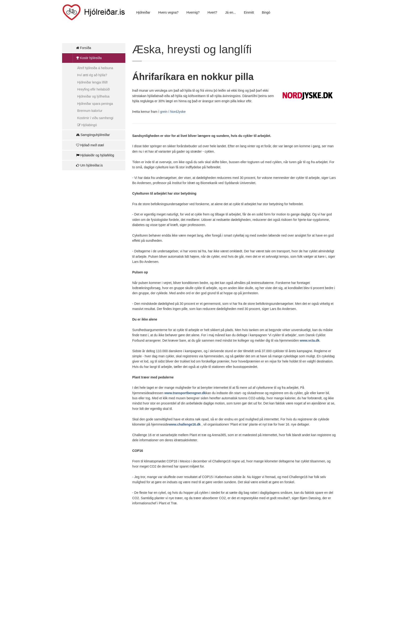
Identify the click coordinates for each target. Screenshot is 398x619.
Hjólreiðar (143, 12)
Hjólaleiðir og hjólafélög (95, 155)
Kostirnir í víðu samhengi (95, 118)
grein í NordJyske (173, 111)
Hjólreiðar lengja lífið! (92, 82)
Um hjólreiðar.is (89, 165)
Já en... (230, 12)
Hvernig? (193, 12)
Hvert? (212, 12)
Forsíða (83, 48)
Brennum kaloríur (89, 111)
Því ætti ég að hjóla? (92, 75)
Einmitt (249, 12)
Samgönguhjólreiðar (93, 135)
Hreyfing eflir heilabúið (93, 89)
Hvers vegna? (168, 12)
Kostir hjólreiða (89, 58)
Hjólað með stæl (90, 145)
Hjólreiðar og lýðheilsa (93, 96)
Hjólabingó (87, 125)
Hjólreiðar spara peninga (95, 104)
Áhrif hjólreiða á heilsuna (95, 68)
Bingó (266, 12)
